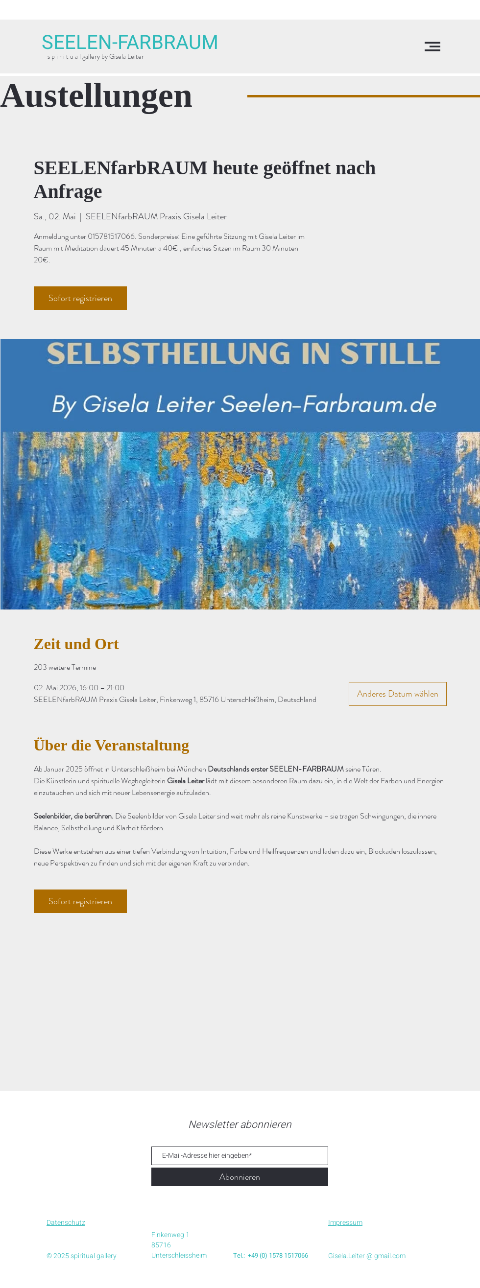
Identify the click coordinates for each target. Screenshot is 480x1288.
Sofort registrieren (80, 298)
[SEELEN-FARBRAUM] (130, 43)
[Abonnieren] (239, 1177)
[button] (432, 46)
